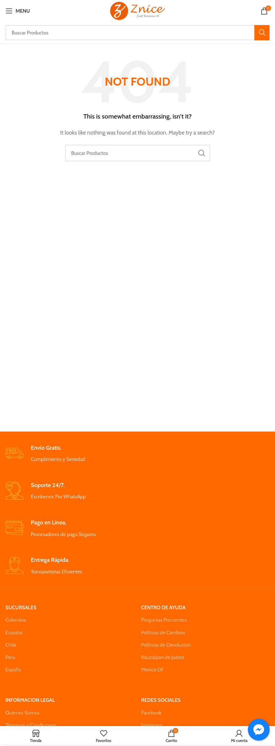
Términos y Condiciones (30, 725)
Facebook (151, 712)
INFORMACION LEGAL (30, 700)
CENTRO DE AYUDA (163, 607)
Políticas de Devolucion (166, 645)
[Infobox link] (137, 453)
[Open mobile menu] (17, 11)
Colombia (15, 620)
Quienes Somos (22, 712)
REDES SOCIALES (161, 700)
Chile (10, 645)
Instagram (152, 725)
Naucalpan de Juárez (162, 657)
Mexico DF (152, 669)
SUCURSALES (20, 607)
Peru (10, 657)
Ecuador (14, 632)
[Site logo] (137, 10)
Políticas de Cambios (163, 632)
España (13, 669)
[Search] (137, 32)
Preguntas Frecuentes (164, 620)
